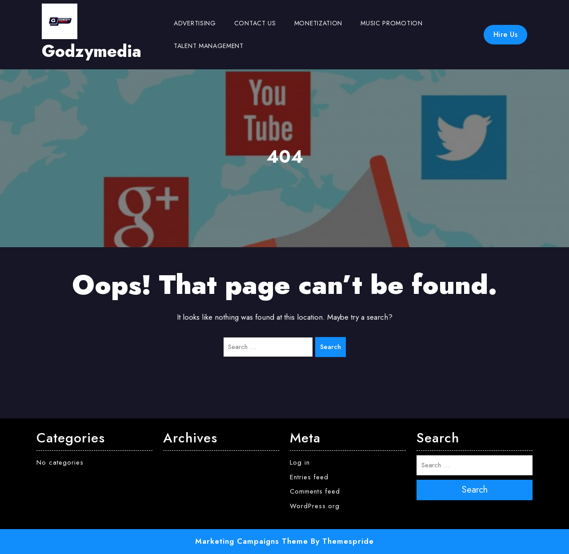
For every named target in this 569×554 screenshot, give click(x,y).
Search (330, 347)
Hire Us (505, 34)
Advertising (195, 23)
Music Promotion (392, 23)
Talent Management (209, 45)
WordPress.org (315, 506)
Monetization (318, 23)
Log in (300, 462)
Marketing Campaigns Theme (251, 541)
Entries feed (309, 477)
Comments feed (315, 491)
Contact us (255, 23)
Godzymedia (91, 51)
